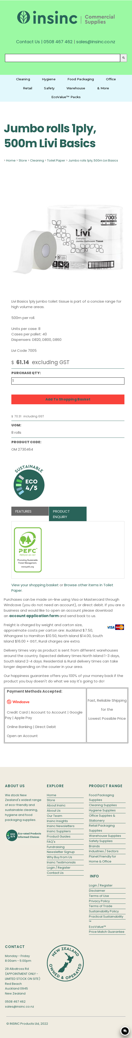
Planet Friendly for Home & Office (102, 859)
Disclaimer (97, 890)
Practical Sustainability (106, 916)
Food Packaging (80, 79)
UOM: (16, 425)
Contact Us (28, 42)
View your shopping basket (35, 584)
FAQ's (51, 841)
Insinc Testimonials (61, 862)
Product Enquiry (61, 514)
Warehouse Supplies (105, 835)
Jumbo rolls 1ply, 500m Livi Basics (93, 160)
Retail (27, 88)
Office (111, 79)
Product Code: (26, 442)
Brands (94, 846)
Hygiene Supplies (102, 810)
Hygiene (49, 79)
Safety (49, 88)
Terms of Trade (100, 906)
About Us (54, 810)
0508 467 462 (58, 42)
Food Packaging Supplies (101, 797)
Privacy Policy (99, 901)
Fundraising (56, 847)
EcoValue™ (97, 926)
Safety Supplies (101, 841)
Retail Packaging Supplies (102, 828)
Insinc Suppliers (59, 831)
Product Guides (58, 836)
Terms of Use (99, 896)
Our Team (54, 816)
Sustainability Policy (104, 911)
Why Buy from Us (59, 857)
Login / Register (58, 867)
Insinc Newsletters (61, 826)
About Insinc (56, 805)
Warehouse (75, 88)
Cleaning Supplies (103, 805)
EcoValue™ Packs (66, 97)
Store (23, 160)
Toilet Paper (56, 160)
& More (103, 88)
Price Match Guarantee (106, 931)
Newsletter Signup (61, 852)
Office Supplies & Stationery (102, 818)
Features (23, 511)
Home (11, 160)
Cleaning (23, 79)
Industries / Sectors (104, 851)
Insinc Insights (57, 821)
